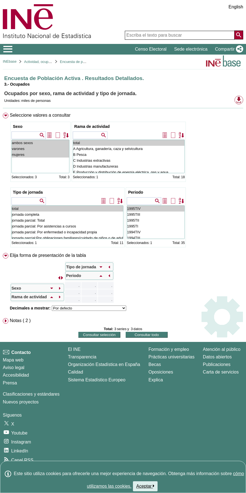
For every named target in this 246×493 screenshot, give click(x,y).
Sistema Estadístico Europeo (96, 379)
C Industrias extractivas (128, 160)
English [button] (236, 6)
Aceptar (145, 486)
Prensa (10, 383)
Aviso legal (13, 367)
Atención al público (221, 349)
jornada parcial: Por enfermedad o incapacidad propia (67, 232)
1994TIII (155, 238)
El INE (74, 349)
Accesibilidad (16, 375)
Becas (154, 364)
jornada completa (67, 214)
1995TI (155, 226)
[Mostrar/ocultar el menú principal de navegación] (8, 49)
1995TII (155, 220)
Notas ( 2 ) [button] (20, 320)
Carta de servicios (221, 372)
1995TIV (155, 209)
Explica (155, 379)
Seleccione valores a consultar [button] (40, 115)
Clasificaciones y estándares (31, 394)
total (128, 143)
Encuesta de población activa (83, 62)
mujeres (40, 155)
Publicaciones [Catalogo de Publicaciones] (217, 364)
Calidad (75, 372)
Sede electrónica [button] (190, 49)
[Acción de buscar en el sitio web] (238, 34)
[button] (228, 49)
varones (40, 149)
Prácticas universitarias (171, 357)
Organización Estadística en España (104, 364)
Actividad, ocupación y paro (46, 62)
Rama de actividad (91, 126)
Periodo (135, 192)
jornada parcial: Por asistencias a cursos (67, 226)
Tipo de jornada (28, 192)
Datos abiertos (217, 357)
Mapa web (13, 360)
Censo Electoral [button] (151, 49)
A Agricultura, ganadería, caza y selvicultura (128, 149)
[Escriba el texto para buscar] (180, 35)
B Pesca (128, 155)
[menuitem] (123, 181)
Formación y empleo (168, 349)
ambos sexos (40, 143)
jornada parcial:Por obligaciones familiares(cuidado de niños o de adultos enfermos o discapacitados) (67, 238)
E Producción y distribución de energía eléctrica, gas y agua (128, 172)
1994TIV (155, 232)
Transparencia (82, 357)
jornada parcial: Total (67, 220)
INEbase (10, 61)
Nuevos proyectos (21, 402)
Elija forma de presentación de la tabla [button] (48, 255)
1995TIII (155, 214)
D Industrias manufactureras (128, 166)
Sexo (17, 126)
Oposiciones (160, 372)
